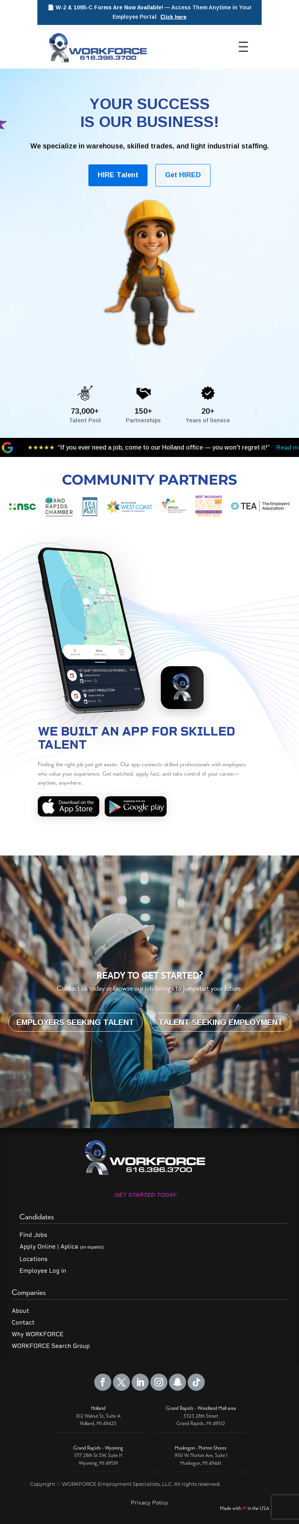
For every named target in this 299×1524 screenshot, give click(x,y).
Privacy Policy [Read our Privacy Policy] (149, 1502)
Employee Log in (42, 1270)
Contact (23, 1322)
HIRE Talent (118, 175)
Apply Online (37, 1246)
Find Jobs (33, 1234)
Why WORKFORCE (37, 1334)
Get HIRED (183, 175)
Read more (222, 447)
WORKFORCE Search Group (51, 1345)
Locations (33, 1259)
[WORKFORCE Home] (96, 46)
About (20, 1310)
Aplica (82, 1246)
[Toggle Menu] (246, 47)
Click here (173, 17)
